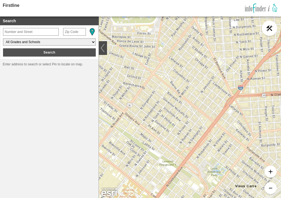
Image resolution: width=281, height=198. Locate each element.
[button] (92, 32)
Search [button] (49, 52)
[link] (261, 8)
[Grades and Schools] (49, 42)
